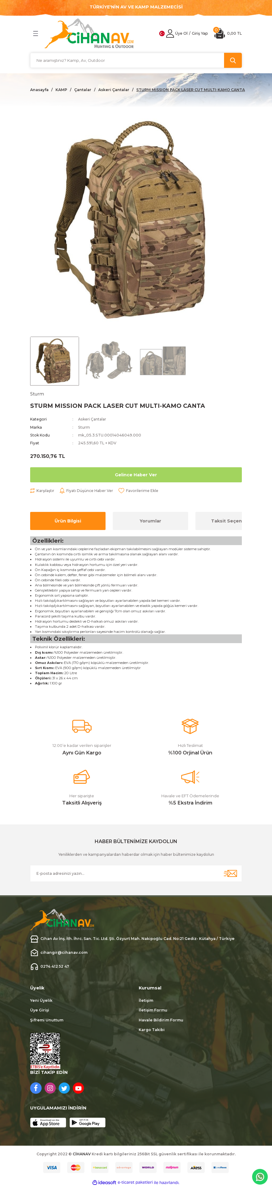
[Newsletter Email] (136, 873)
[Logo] (89, 33)
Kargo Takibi (152, 1029)
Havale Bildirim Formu (161, 1020)
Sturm (84, 427)
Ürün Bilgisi (68, 521)
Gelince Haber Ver (136, 475)
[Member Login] (170, 33)
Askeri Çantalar (92, 419)
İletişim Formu (153, 1010)
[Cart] (228, 33)
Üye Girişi (39, 1010)
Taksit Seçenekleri (233, 521)
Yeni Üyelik (41, 1000)
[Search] (136, 60)
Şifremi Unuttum (46, 1020)
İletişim (146, 1000)
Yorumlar (150, 521)
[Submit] (230, 873)
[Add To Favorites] (139, 491)
